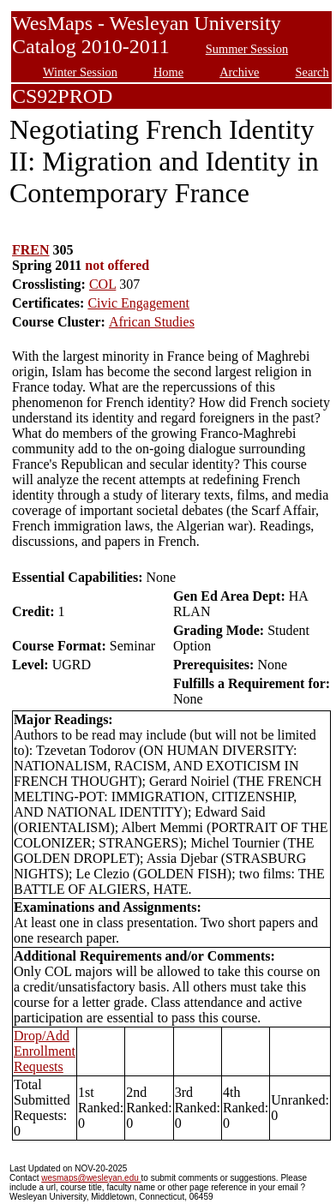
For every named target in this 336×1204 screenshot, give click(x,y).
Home (168, 72)
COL (102, 284)
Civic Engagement (138, 303)
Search (312, 72)
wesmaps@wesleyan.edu (91, 1178)
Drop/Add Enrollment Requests (44, 1051)
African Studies (152, 321)
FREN (31, 250)
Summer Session (247, 49)
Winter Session (80, 72)
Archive (239, 72)
